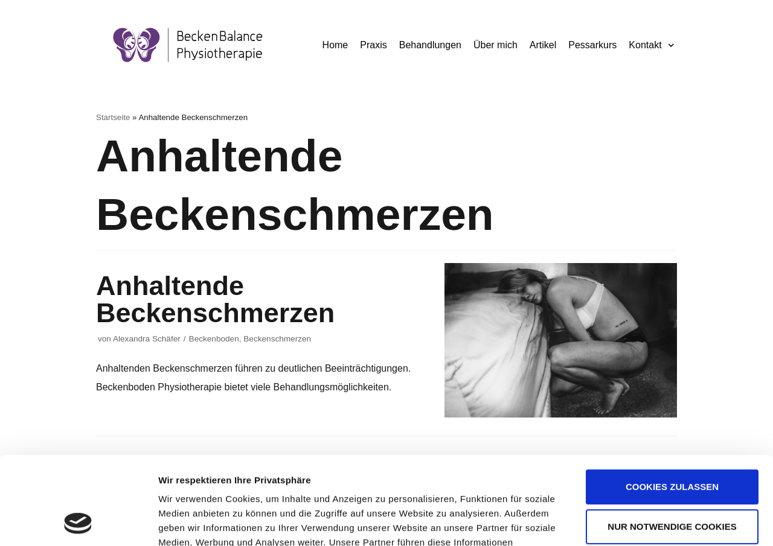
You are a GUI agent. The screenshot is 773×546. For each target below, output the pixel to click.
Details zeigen (188, 522)
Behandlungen (430, 45)
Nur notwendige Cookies (672, 444)
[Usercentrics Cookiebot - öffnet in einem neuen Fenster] (78, 522)
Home (335, 45)
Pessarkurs (592, 45)
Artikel (543, 45)
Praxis (373, 45)
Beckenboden (214, 338)
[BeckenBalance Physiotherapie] (188, 45)
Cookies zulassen (672, 404)
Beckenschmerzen (277, 338)
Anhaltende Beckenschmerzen (215, 299)
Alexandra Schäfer (147, 338)
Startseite (113, 117)
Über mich (495, 45)
